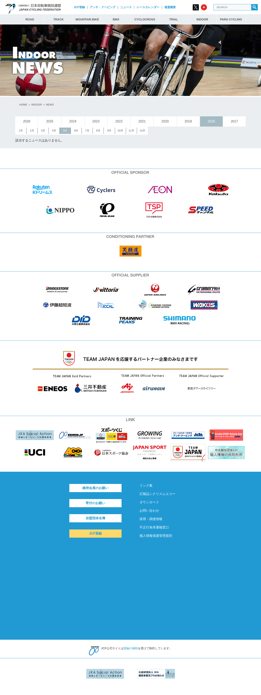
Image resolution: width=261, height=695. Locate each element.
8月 (98, 130)
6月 (76, 130)
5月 (65, 130)
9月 (109, 130)
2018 (211, 121)
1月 (21, 130)
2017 (234, 121)
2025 (49, 121)
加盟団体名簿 (95, 518)
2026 (26, 121)
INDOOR (202, 19)
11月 (131, 130)
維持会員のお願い (95, 488)
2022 (119, 121)
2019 (188, 121)
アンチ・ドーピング (102, 7)
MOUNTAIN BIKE (87, 19)
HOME (23, 104)
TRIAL (173, 19)
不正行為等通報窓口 (154, 527)
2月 (32, 130)
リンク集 (146, 485)
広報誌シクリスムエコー (157, 494)
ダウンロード (149, 502)
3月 (43, 130)
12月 (142, 130)
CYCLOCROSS (144, 19)
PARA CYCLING (231, 19)
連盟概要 (170, 7)
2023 (96, 121)
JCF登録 (79, 7)
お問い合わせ (149, 510)
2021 (142, 121)
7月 (87, 130)
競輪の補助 (131, 648)
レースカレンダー (148, 7)
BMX (116, 19)
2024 (72, 121)
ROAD (29, 19)
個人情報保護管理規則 (155, 535)
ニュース (126, 7)
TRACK (58, 19)
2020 (165, 121)
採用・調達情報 (150, 519)
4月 (54, 130)
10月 (120, 130)
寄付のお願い (95, 503)
